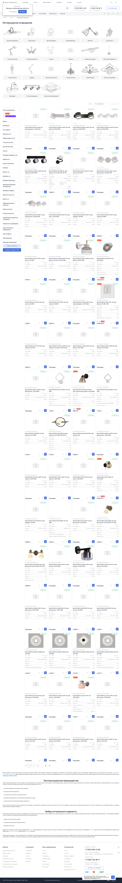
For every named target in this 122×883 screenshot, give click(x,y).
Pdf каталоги (53, 13)
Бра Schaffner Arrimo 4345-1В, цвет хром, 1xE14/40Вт (83, 172)
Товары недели (46, 858)
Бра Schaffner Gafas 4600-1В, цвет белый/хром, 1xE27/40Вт (59, 609)
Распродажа (45, 856)
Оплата (35, 2)
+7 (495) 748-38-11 (96, 8)
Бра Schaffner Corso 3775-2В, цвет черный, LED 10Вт (35, 346)
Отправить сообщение (94, 868)
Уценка (44, 861)
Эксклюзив (45, 867)
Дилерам (28, 853)
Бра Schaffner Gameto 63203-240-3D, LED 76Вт (83, 652)
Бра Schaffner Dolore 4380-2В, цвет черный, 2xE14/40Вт (107, 346)
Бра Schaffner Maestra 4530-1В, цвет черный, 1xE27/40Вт (59, 740)
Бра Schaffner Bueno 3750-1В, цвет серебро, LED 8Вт (83, 215)
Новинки (44, 853)
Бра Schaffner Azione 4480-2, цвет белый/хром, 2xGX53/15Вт (107, 172)
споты (31, 829)
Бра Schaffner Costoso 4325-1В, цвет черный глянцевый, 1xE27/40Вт (59, 346)
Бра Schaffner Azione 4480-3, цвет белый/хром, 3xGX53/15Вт (35, 215)
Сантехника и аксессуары (10, 864)
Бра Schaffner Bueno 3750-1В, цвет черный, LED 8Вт (107, 215)
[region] (12, 177)
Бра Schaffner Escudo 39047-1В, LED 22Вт (59, 390)
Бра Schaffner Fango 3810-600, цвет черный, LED (83, 434)
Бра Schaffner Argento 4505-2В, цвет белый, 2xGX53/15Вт (59, 128)
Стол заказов (42, 13)
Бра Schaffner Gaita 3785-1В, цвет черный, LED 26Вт (106, 609)
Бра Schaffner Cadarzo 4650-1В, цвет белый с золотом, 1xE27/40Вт (59, 259)
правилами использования (90, 878)
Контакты (79, 2)
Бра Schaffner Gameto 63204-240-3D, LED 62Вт (107, 652)
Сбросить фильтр (12, 249)
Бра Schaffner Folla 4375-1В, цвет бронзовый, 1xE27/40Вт (82, 521)
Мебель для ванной (8, 867)
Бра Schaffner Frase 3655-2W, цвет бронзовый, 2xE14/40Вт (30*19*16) (35, 565)
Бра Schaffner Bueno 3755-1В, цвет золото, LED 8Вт (35, 259)
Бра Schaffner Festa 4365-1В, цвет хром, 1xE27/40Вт (83, 478)
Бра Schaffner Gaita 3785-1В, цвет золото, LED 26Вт (82, 609)
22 (45, 765)
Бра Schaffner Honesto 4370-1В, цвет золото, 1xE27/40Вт (59, 696)
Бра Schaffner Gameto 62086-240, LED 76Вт (35, 652)
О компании (25, 2)
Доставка (69, 2)
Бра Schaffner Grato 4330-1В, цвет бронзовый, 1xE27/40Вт (35, 696)
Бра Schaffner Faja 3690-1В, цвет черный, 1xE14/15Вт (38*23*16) (58, 434)
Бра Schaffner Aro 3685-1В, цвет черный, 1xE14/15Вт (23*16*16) (58, 172)
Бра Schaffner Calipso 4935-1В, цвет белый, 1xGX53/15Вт (83, 259)
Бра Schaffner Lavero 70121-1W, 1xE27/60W (82, 696)
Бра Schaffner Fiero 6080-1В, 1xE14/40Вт (105, 478)
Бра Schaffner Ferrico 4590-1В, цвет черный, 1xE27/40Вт (59, 478)
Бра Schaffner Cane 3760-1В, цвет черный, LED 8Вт (58, 303)
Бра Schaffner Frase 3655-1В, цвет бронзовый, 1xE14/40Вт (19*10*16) (106, 521)
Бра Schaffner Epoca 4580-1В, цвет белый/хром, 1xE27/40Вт (35, 390)
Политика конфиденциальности (52, 880)
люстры (91, 829)
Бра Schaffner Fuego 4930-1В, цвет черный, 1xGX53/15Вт (83, 565)
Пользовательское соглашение (85, 880)
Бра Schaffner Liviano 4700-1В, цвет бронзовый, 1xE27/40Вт (107, 696)
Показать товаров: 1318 (12, 245)
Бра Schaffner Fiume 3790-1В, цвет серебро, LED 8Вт (35, 521)
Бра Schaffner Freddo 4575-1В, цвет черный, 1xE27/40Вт (59, 565)
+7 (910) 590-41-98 (80, 8)
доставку (27, 831)
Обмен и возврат (47, 2)
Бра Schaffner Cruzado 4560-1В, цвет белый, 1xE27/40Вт (83, 346)
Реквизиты (29, 858)
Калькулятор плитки (70, 869)
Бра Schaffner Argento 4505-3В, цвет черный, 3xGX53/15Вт (35, 172)
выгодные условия (13, 831)
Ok (113, 877)
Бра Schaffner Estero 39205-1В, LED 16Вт (107, 390)
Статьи (33, 13)
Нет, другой (13, 11)
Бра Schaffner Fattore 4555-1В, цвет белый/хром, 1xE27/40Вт (107, 434)
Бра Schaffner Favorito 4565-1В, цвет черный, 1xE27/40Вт (35, 478)
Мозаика (5, 856)
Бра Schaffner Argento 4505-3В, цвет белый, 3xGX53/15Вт (107, 128)
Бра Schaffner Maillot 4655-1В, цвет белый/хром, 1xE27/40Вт (83, 740)
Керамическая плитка (9, 850)
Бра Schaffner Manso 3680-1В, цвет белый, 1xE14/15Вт (107, 740)
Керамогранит (7, 853)
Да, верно (22, 11)
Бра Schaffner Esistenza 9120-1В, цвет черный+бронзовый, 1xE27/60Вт (84, 390)
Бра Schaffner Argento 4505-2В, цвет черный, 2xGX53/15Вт (83, 128)
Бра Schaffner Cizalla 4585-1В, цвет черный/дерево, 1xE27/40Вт (83, 303)
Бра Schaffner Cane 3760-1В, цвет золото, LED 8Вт (34, 303)
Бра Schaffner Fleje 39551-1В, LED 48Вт (58, 521)
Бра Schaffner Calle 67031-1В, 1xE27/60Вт (105, 259)
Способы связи (112, 8)
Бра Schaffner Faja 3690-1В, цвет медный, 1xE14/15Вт (34, 434)
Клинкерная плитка (8, 858)
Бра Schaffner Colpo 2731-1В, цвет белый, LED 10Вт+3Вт (106, 303)
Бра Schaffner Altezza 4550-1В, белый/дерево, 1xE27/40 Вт (34, 128)
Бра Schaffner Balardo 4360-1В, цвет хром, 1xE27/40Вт (59, 215)
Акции (44, 850)
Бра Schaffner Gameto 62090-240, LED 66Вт (59, 652)
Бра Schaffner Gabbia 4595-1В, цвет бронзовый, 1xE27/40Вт (35, 609)
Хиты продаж (45, 864)
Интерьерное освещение (10, 861)
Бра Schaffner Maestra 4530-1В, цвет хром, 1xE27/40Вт (35, 740)
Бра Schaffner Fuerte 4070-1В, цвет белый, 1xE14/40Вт (107, 565)
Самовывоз (59, 2)
